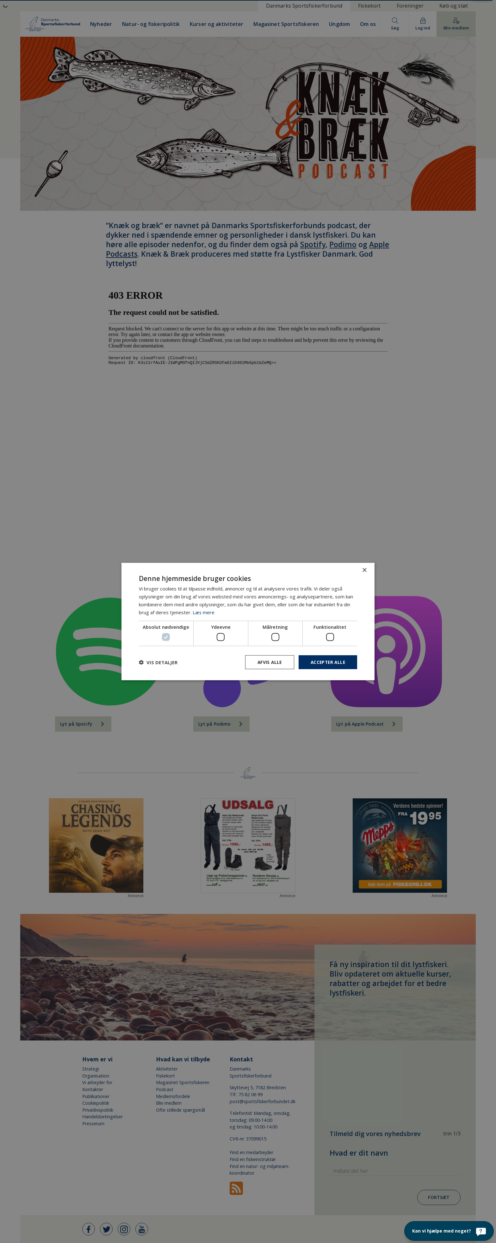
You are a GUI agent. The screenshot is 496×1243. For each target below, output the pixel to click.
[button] (158, 662)
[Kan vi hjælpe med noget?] (449, 1231)
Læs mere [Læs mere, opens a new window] (204, 612)
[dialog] (248, 621)
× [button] (364, 570)
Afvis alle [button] (267, 662)
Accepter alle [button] (327, 662)
